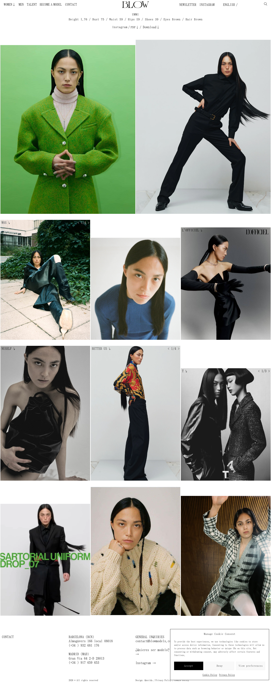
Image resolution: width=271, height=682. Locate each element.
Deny (220, 665)
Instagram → (146, 663)
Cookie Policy (209, 675)
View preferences (251, 665)
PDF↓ (135, 27)
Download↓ (151, 27)
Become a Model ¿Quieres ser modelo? (53, 4)
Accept (188, 665)
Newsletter (187, 4)
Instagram (207, 4)
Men (21, 4)
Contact (71, 4)
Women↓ (10, 4)
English (228, 4)
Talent (32, 4)
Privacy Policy (227, 675)
